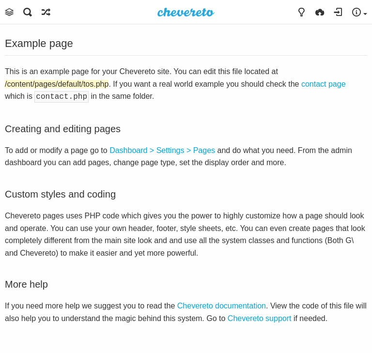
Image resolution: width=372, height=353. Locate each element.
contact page (323, 84)
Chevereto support (260, 317)
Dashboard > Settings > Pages (162, 149)
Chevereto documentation (221, 305)
